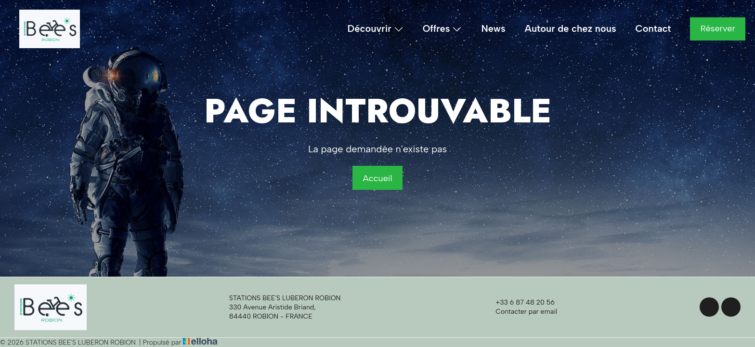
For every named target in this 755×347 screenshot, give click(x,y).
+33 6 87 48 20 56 (519, 302)
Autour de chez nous (570, 28)
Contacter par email (520, 311)
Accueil (377, 178)
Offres (442, 29)
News (493, 28)
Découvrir (376, 29)
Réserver (717, 28)
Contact (653, 28)
